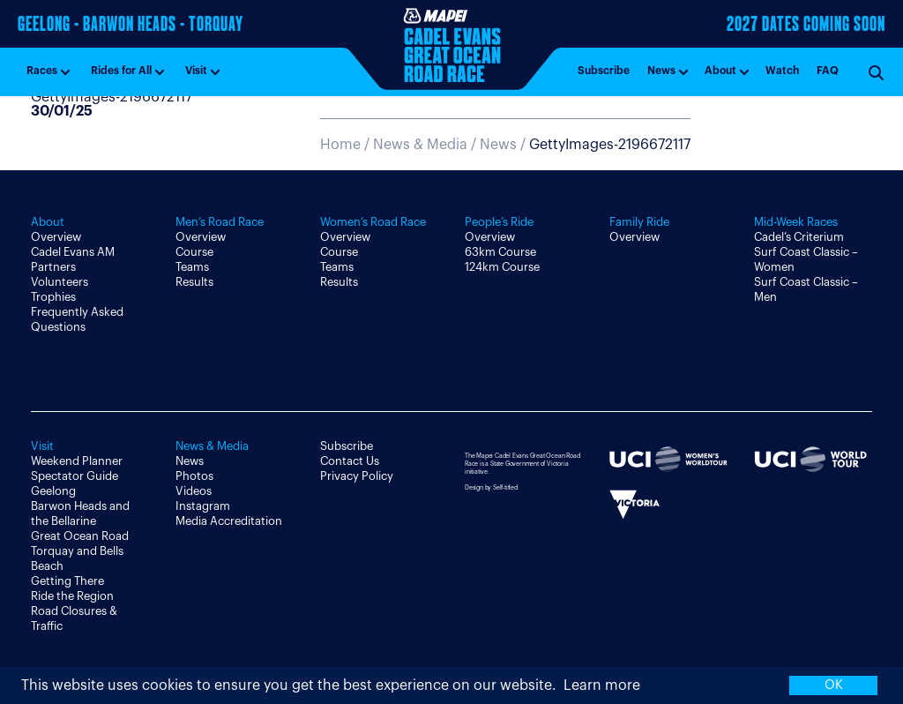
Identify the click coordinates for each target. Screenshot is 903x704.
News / (585, 145)
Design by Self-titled (491, 487)
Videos (193, 491)
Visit (196, 70)
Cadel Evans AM (73, 252)
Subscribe (604, 70)
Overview (56, 237)
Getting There (67, 581)
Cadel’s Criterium (799, 237)
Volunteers (59, 282)
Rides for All (121, 70)
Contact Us (349, 461)
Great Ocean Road (80, 536)
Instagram (202, 506)
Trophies (53, 297)
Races (41, 70)
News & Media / (426, 145)
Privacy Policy (356, 476)
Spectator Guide (74, 476)
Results (194, 282)
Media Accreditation (228, 521)
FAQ (828, 70)
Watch (782, 70)
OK (834, 685)
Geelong (53, 491)
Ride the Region (72, 596)
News (661, 70)
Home (340, 145)
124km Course (502, 267)
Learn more (601, 685)
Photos (194, 476)
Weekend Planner (77, 461)
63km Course (500, 252)
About (720, 70)
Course (194, 252)
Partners (53, 267)
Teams (192, 267)
